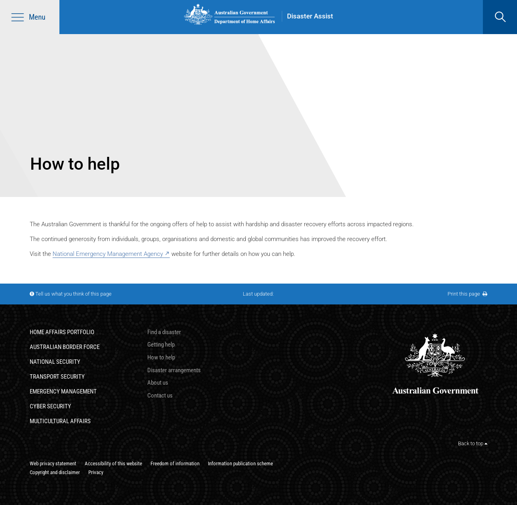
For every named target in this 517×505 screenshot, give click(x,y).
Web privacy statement (53, 463)
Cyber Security (50, 406)
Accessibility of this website (113, 463)
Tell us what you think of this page (73, 294)
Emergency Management (63, 391)
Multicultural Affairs (60, 421)
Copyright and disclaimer (55, 472)
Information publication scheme (240, 463)
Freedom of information (175, 463)
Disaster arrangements (174, 370)
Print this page (467, 294)
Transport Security (57, 376)
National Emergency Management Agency (108, 254)
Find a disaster (164, 332)
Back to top (472, 443)
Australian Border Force (65, 347)
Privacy (95, 472)
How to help (161, 357)
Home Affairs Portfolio (62, 332)
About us (157, 382)
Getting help (161, 344)
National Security (55, 361)
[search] (500, 17)
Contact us (160, 395)
